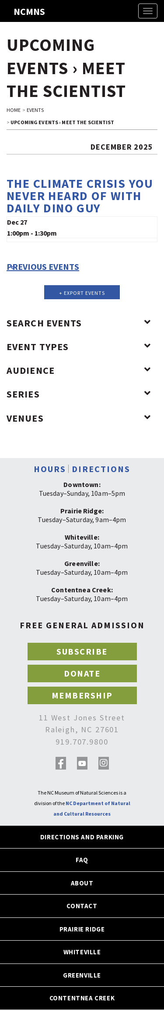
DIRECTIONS (101, 469)
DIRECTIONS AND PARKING (82, 837)
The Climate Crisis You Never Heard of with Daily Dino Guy (80, 195)
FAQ (82, 860)
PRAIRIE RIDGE (82, 929)
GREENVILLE (82, 975)
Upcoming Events (34, 122)
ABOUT (82, 883)
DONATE (82, 673)
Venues (79, 418)
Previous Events (43, 266)
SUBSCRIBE (82, 651)
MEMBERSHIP (82, 695)
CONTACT (81, 906)
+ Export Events (82, 293)
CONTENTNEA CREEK (82, 998)
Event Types (79, 346)
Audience (79, 370)
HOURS (50, 469)
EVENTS (35, 110)
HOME (14, 110)
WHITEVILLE (82, 952)
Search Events (79, 323)
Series (79, 394)
